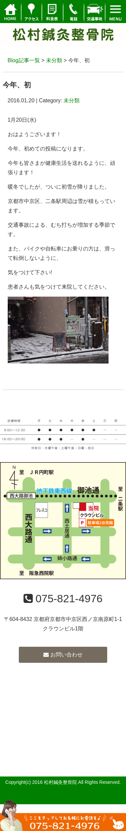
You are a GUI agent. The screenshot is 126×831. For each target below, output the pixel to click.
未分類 (54, 60)
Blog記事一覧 (24, 60)
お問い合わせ (62, 654)
